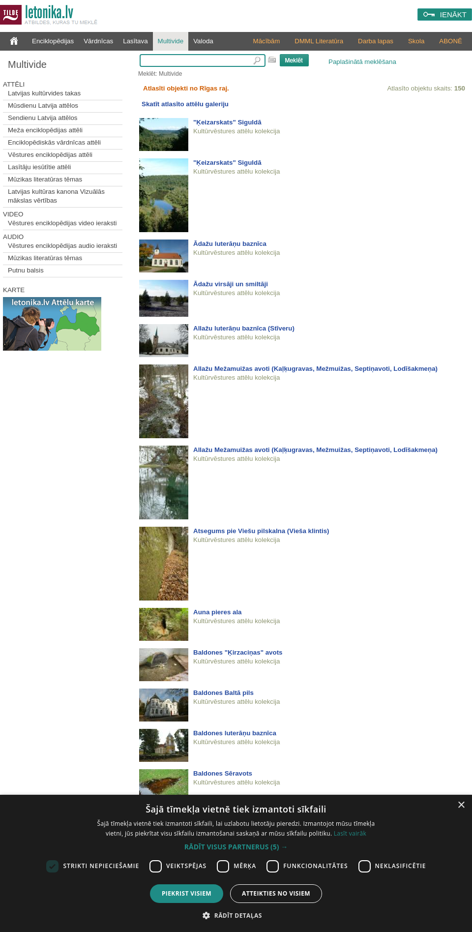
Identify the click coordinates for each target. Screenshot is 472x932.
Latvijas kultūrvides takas (44, 93)
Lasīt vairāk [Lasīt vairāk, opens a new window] (350, 833)
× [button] (461, 805)
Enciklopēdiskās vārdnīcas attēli (54, 142)
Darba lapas (375, 41)
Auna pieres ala (217, 612)
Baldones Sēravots (222, 773)
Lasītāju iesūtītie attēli (39, 167)
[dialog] (236, 863)
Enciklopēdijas (53, 41)
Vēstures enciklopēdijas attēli (50, 154)
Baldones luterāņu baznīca (234, 733)
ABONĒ (450, 41)
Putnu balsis (26, 270)
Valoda (203, 41)
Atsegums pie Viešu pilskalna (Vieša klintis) (261, 531)
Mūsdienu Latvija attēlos (43, 105)
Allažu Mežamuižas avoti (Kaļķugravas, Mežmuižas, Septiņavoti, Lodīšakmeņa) (315, 368)
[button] (236, 846)
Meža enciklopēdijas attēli (45, 130)
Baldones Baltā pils (223, 692)
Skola (416, 41)
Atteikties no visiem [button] (276, 893)
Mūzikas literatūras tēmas (45, 179)
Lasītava (135, 41)
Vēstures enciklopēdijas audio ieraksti (62, 245)
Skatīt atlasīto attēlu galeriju (185, 104)
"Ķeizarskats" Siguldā (227, 122)
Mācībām (266, 41)
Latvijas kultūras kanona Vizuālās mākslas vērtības (56, 196)
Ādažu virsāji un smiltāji (230, 284)
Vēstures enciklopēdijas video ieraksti (62, 223)
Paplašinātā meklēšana (362, 61)
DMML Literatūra (319, 41)
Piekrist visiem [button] (186, 893)
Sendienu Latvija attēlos (43, 117)
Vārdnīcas (98, 41)
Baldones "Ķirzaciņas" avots (238, 652)
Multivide (171, 41)
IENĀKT (453, 14)
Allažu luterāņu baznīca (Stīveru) (244, 328)
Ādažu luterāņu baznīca (229, 243)
